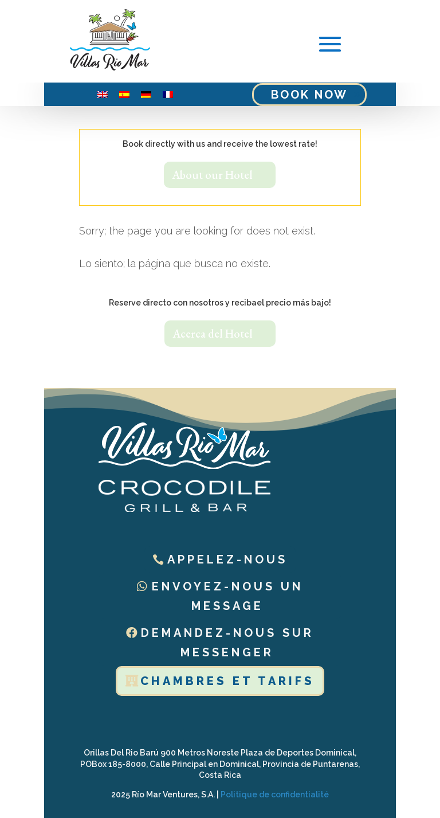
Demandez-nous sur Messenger (227, 642)
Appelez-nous (227, 559)
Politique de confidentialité (275, 794)
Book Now (309, 94)
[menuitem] (102, 94)
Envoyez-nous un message (227, 596)
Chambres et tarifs (227, 681)
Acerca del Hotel (212, 333)
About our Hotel (212, 174)
